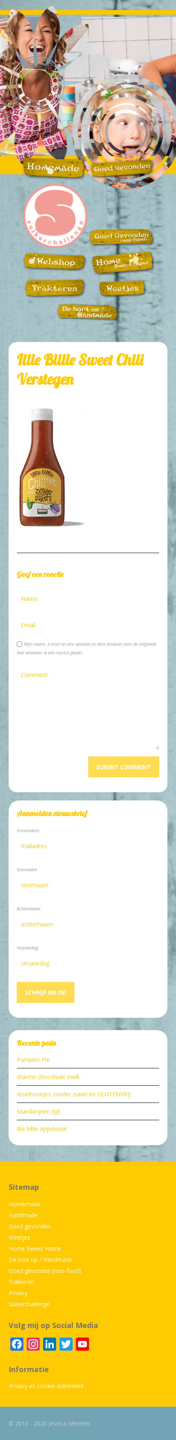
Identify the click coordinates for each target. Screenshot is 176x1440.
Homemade (24, 1204)
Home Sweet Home (35, 1248)
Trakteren (21, 1282)
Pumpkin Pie (33, 1059)
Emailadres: (28, 830)
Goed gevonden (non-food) (45, 1271)
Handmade (23, 1215)
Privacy (18, 1293)
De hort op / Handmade (40, 1259)
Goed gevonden (30, 1226)
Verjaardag (27, 947)
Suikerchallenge (29, 1304)
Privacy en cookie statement (46, 1386)
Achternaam (29, 908)
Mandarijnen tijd (38, 1111)
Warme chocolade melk (48, 1077)
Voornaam (27, 869)
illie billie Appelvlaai (41, 1129)
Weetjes (19, 1237)
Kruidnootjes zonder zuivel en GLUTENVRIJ (73, 1094)
